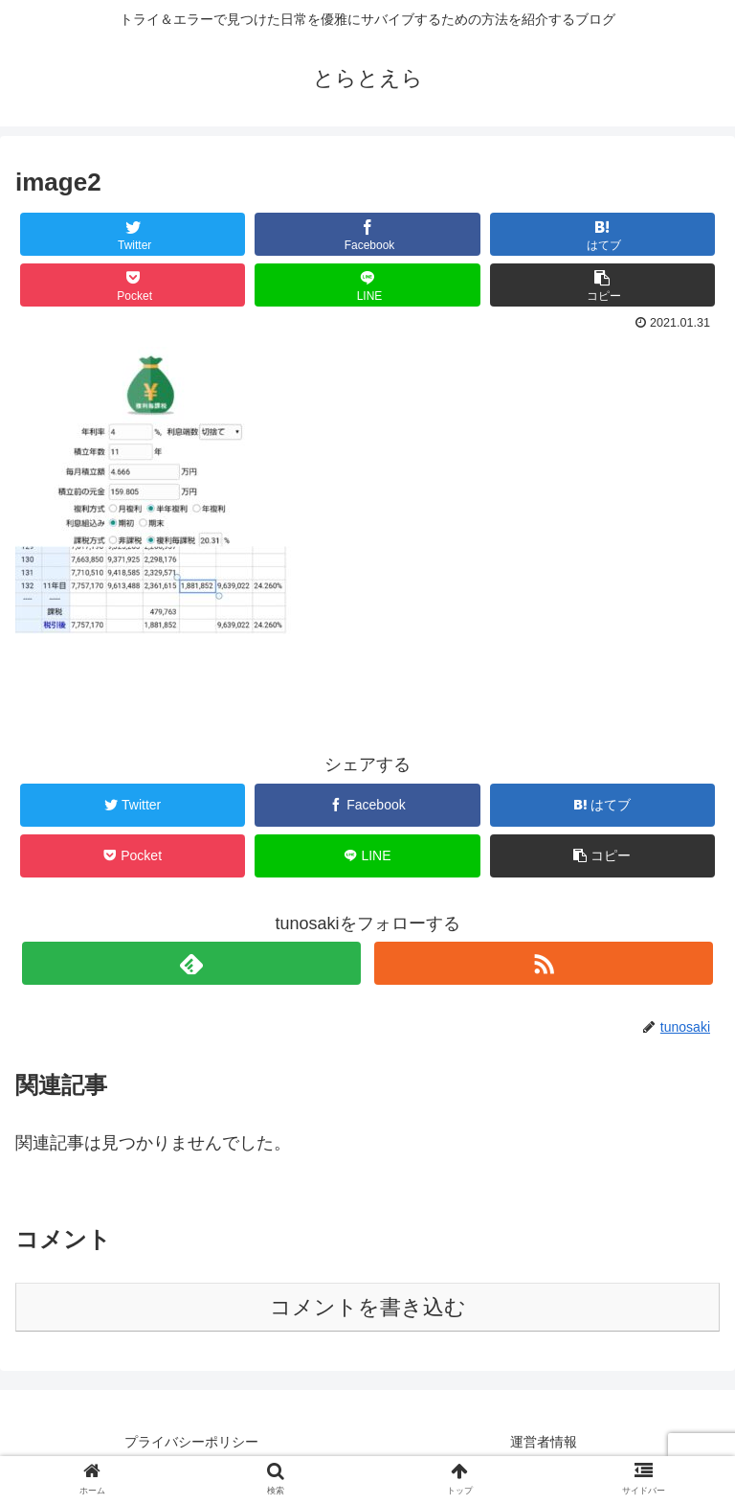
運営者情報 (543, 1441)
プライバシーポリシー (191, 1441)
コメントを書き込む (368, 1307)
